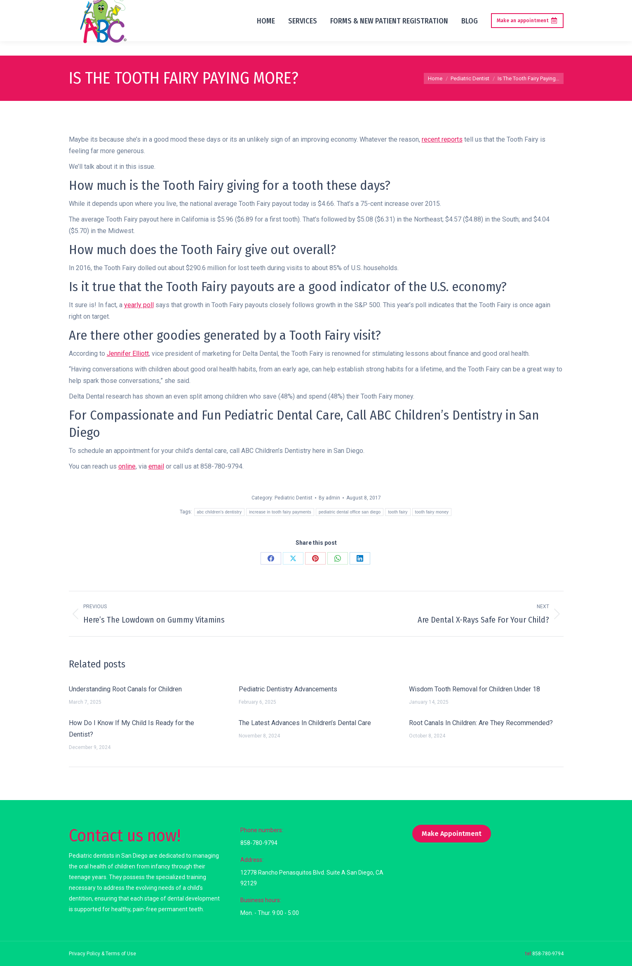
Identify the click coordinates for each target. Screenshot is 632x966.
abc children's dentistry (219, 512)
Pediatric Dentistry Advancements (288, 689)
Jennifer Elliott (128, 353)
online (127, 466)
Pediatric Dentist (293, 498)
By (329, 498)
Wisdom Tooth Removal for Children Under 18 (474, 689)
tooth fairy (397, 512)
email (156, 466)
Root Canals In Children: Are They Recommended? (481, 723)
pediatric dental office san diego (350, 512)
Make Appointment (452, 834)
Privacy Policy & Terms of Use (102, 954)
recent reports (442, 139)
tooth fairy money (432, 512)
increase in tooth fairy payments (280, 512)
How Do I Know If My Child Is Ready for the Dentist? (131, 728)
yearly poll (139, 305)
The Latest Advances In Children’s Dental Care (305, 723)
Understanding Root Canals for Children (125, 689)
